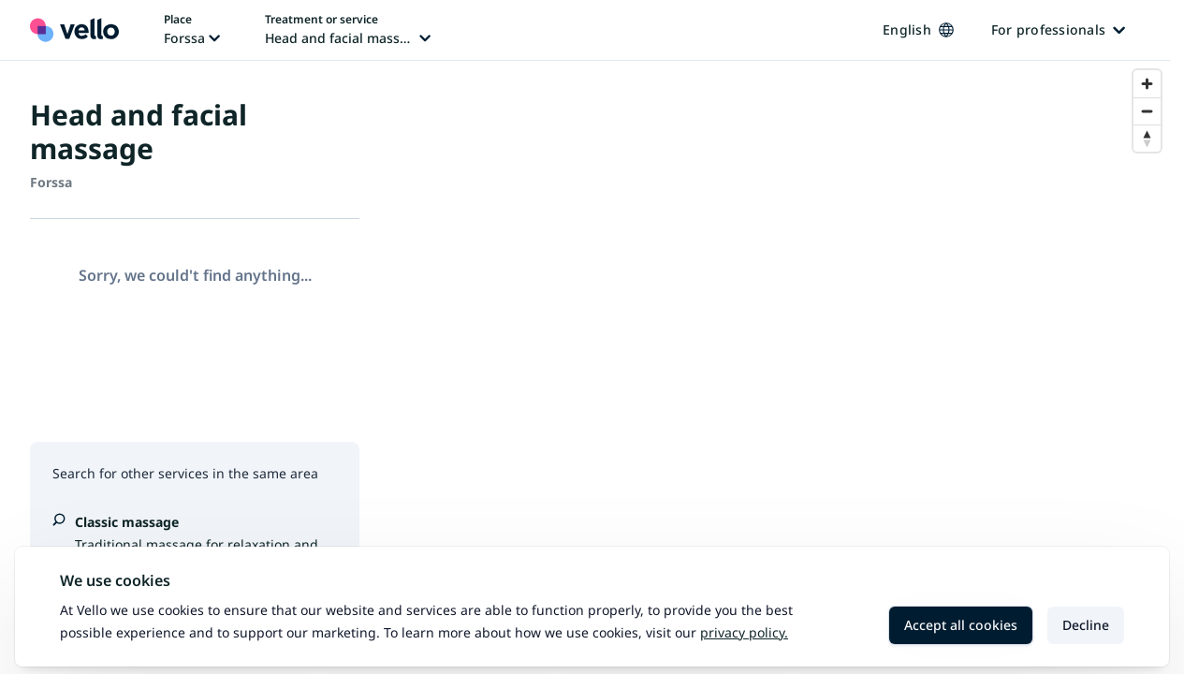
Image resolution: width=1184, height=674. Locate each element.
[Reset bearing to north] (1147, 138)
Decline (1085, 625)
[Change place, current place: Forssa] (192, 30)
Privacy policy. (744, 632)
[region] (779, 367)
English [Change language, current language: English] (918, 29)
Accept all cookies (960, 625)
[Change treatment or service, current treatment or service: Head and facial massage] (348, 30)
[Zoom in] (1147, 83)
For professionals (1058, 29)
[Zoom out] (1147, 111)
